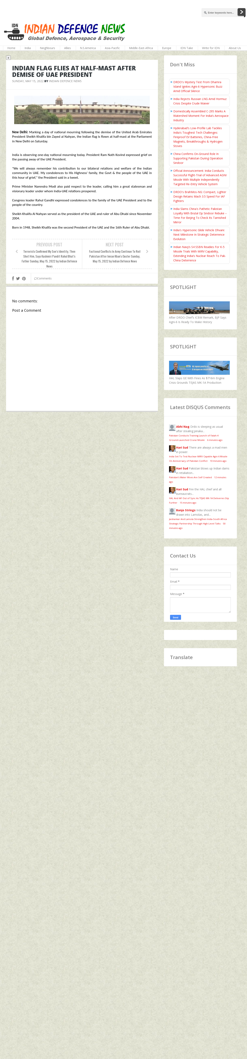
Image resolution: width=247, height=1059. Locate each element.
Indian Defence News (65, 81)
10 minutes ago (218, 460)
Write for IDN (211, 48)
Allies (67, 48)
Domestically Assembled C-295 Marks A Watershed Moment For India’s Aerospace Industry (201, 115)
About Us (235, 48)
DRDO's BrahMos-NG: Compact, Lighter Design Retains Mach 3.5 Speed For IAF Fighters (199, 196)
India (27, 48)
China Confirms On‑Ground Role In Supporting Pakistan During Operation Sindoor (198, 158)
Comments (43, 278)
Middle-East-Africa (141, 48)
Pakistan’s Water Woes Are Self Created (190, 477)
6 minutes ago (215, 439)
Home (11, 48)
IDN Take (186, 48)
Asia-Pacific (112, 48)
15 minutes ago (188, 502)
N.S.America (88, 48)
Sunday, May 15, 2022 (28, 81)
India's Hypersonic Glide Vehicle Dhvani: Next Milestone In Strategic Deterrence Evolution (199, 234)
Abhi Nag (183, 427)
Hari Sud (182, 447)
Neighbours (47, 48)
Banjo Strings (186, 510)
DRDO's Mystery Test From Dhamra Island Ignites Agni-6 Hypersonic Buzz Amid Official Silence (197, 86)
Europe (166, 48)
